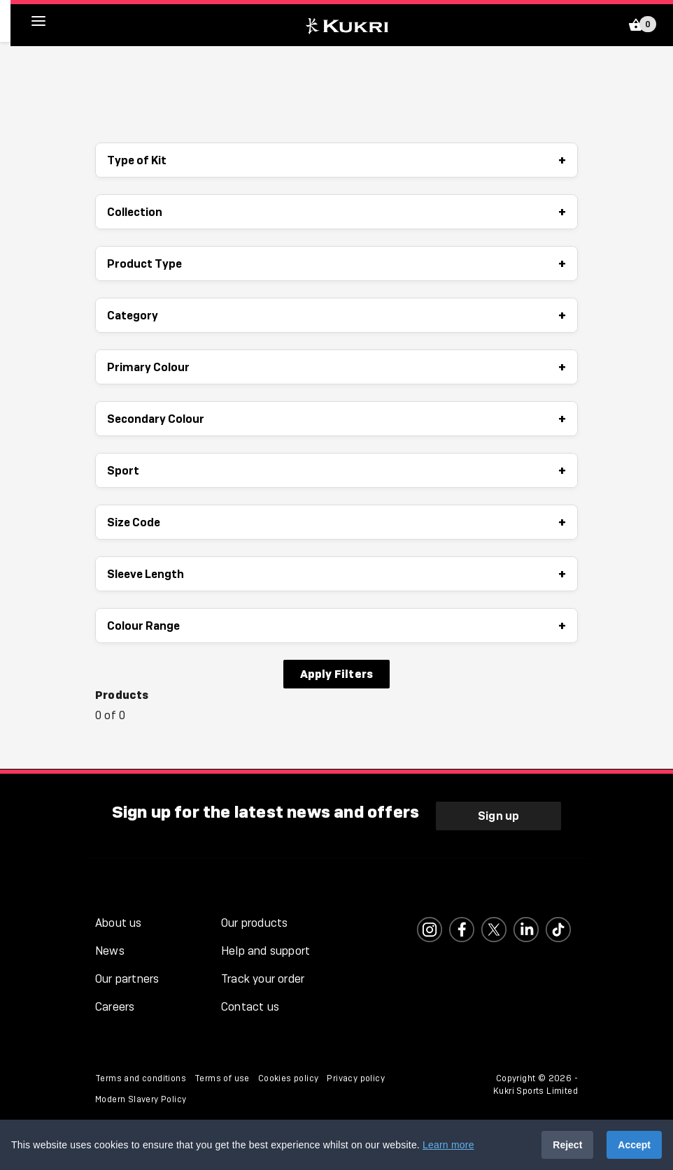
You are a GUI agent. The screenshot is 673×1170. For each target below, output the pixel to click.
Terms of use (222, 1078)
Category (336, 315)
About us (118, 923)
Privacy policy (356, 1078)
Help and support (265, 951)
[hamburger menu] (48, 21)
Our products (254, 923)
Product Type (336, 263)
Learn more (448, 1144)
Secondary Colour (336, 418)
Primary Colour (336, 367)
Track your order (262, 978)
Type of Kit (336, 160)
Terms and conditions (140, 1078)
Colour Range (336, 625)
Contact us (250, 1006)
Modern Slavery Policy (140, 1099)
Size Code (336, 522)
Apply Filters (337, 674)
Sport (336, 470)
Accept (634, 1144)
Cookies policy (288, 1078)
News (110, 951)
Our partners (127, 978)
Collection (336, 211)
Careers (114, 1006)
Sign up (498, 816)
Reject (567, 1144)
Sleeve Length (336, 573)
